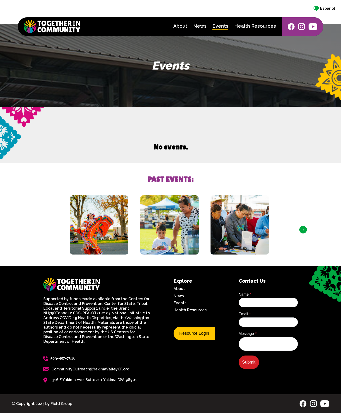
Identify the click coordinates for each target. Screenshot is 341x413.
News (179, 296)
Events (180, 303)
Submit (249, 362)
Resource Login (194, 333)
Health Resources (190, 310)
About (179, 288)
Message (246, 334)
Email (243, 314)
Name (244, 294)
